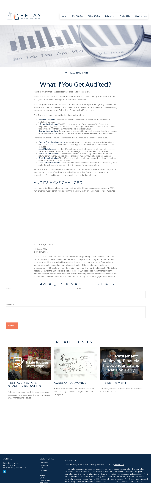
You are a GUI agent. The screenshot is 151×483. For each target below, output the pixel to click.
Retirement (44, 456)
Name (8, 281)
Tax (41, 466)
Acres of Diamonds (70, 375)
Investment (44, 458)
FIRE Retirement (113, 375)
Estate (42, 461)
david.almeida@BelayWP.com (14, 461)
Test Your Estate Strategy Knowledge (26, 377)
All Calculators (45, 478)
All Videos (44, 476)
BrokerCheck (119, 458)
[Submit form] (12, 318)
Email (79, 281)
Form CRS (73, 453)
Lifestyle (43, 471)
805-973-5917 (13, 456)
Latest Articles (45, 473)
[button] (63, 9)
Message (10, 297)
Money (42, 468)
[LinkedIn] (4, 464)
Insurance (43, 463)
